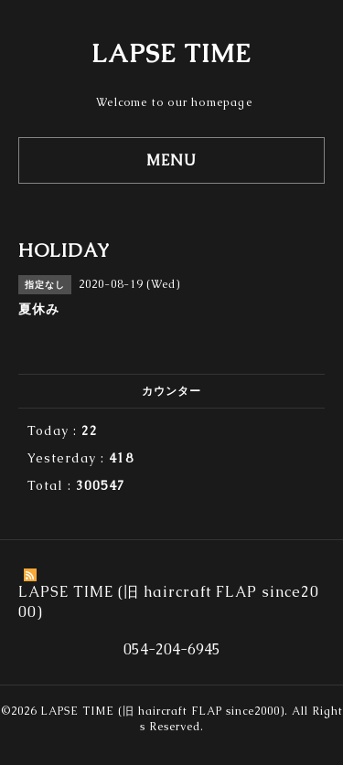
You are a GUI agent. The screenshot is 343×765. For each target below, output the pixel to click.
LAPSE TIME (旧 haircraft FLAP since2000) (162, 711)
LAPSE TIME (171, 53)
